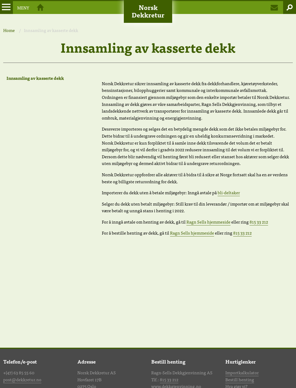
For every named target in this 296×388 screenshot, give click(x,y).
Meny (14, 7)
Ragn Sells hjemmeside (208, 221)
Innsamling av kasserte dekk (35, 77)
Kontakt (274, 7)
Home (9, 30)
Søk (289, 7)
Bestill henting (239, 379)
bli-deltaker (229, 192)
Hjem (40, 7)
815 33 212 (259, 221)
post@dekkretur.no (22, 379)
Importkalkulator (242, 372)
